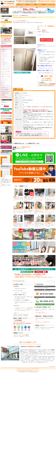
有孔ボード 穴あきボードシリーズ (6, 75)
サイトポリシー (29, 368)
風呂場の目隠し (4, 26)
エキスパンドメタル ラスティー (6, 67)
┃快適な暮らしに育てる (5, 91)
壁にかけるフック (4, 80)
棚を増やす (3, 82)
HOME (13, 17)
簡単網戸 (15, 222)
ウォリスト (4, 72)
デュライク (4, 61)
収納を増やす (16, 17)
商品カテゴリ (19, 4)
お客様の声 (44, 4)
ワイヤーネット (4, 23)
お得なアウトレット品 (29, 196)
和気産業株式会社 (31, 346)
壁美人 (3, 59)
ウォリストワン (4, 55)
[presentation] (18, 89)
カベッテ (3, 58)
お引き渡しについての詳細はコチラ (42, 321)
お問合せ (35, 4)
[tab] (18, 89)
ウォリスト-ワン (38, 222)
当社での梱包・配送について (41, 312)
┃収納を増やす (4, 49)
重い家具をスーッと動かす (5, 85)
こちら (52, 63)
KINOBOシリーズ (5, 62)
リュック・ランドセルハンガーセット (39, 210)
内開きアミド (16, 196)
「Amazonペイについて (24, 310)
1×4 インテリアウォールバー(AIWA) (6, 64)
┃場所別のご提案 (4, 93)
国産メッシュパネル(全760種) (6, 77)
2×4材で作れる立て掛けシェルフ (6, 69)
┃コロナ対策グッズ (4, 96)
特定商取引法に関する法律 (35, 368)
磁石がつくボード (5, 54)
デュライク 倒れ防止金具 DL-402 (23, 146)
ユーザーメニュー (51, 4)
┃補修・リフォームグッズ (6, 47)
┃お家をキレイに (4, 87)
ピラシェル (4, 52)
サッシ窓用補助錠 (28, 222)
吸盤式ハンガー (3, 84)
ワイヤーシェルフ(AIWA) (6, 71)
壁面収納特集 (3, 51)
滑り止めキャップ (49, 222)
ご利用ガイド (27, 4)
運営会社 (18, 368)
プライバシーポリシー (23, 368)
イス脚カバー (3, 24)
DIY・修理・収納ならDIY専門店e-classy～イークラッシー (28, 370)
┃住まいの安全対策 (4, 89)
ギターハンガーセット (29, 209)
